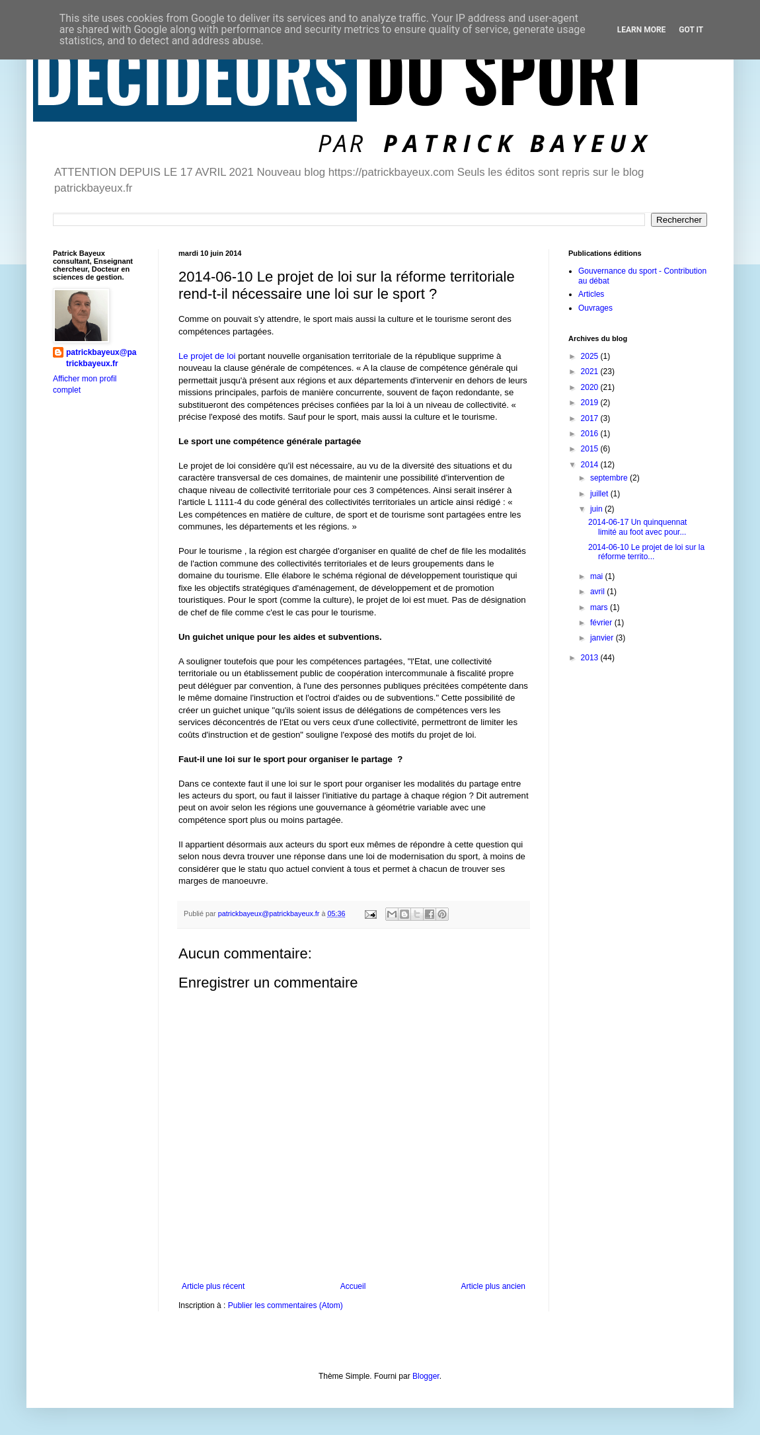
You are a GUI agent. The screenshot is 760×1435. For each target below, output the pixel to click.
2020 (591, 387)
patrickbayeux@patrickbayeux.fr (101, 358)
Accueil (353, 1286)
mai (597, 576)
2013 (591, 657)
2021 (591, 371)
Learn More (641, 29)
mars (600, 607)
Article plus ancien (493, 1286)
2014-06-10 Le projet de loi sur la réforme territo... (646, 552)
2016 (591, 433)
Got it (691, 29)
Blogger (425, 1376)
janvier (603, 637)
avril (598, 591)
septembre (610, 478)
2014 (591, 464)
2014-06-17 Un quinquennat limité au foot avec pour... (637, 527)
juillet (600, 493)
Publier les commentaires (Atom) (285, 1305)
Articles (591, 294)
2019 (591, 402)
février (602, 622)
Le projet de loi (207, 356)
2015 (591, 448)
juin (597, 509)
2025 (591, 356)
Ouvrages (595, 308)
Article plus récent (213, 1286)
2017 (591, 418)
